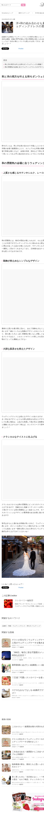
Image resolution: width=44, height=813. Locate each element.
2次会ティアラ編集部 (18, 647)
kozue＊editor (16, 697)
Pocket (20, 587)
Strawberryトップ (7, 13)
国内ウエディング (24, 13)
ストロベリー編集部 (24, 600)
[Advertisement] (22, 40)
